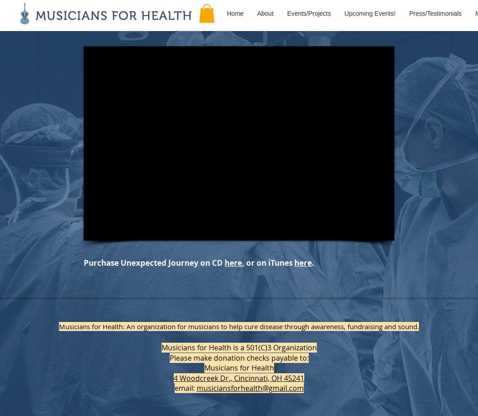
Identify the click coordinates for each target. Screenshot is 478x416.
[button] (207, 13)
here (233, 263)
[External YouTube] (239, 143)
